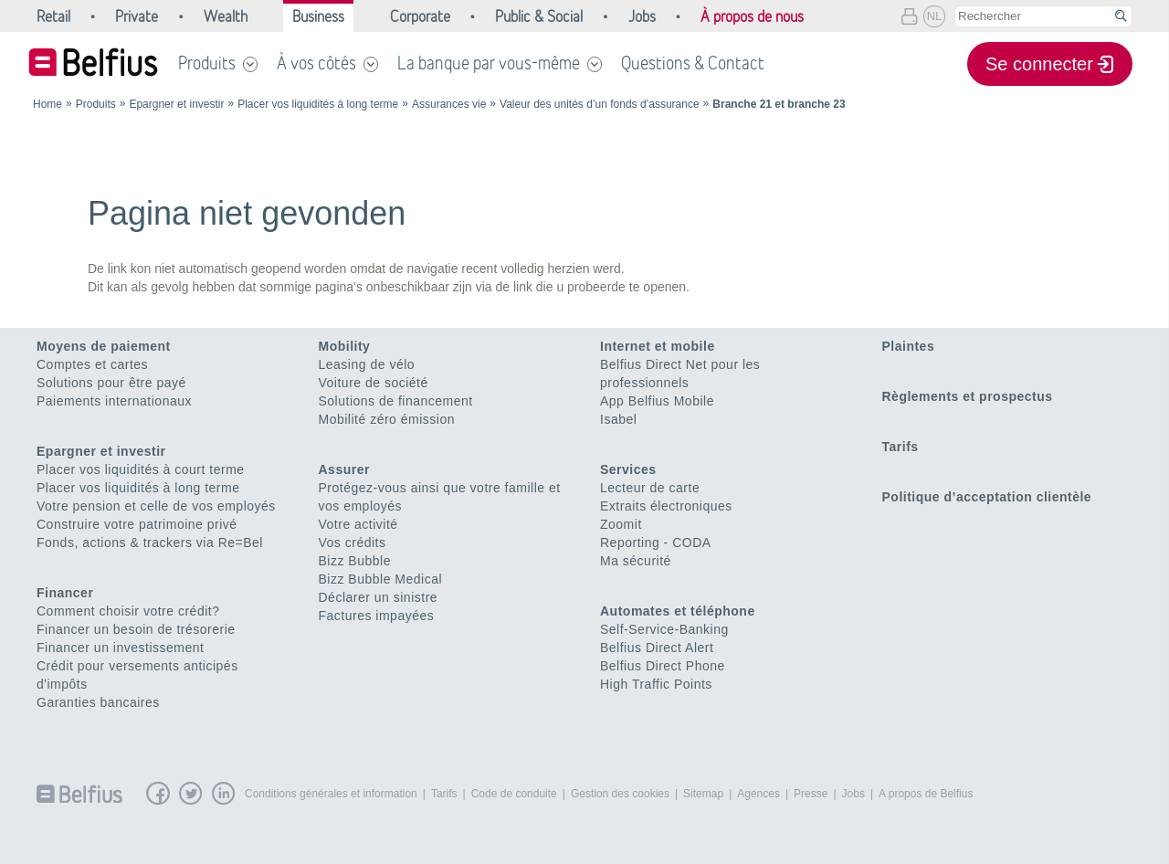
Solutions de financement (396, 401)
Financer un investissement (120, 647)
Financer (65, 592)
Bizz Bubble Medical (381, 579)
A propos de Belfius (926, 793)
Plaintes (908, 346)
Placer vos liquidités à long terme (317, 104)
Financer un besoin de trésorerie (136, 629)
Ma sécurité (635, 560)
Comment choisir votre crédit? (128, 611)
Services (628, 469)
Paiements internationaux (114, 401)
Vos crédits (352, 542)
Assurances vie (449, 104)
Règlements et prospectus (967, 396)
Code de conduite (514, 793)
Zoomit (621, 524)
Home (47, 104)
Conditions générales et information (331, 793)
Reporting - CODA (655, 542)
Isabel (618, 419)
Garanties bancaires (98, 702)
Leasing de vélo (367, 364)
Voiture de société (373, 382)
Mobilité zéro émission (387, 419)
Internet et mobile (657, 346)
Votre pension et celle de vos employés (156, 506)
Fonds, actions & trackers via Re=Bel (150, 542)
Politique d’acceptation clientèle (987, 497)
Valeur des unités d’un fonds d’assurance (600, 104)
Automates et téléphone (677, 611)
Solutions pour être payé (111, 382)
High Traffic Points (656, 684)
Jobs (853, 793)
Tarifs (900, 446)
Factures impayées (377, 615)
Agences (758, 793)
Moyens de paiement (104, 346)
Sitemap (703, 793)
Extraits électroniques (666, 506)
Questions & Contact (692, 63)
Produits (207, 63)
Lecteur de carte (650, 487)
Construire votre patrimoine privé (137, 524)
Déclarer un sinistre (378, 597)
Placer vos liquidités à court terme (141, 469)
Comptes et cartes (92, 364)
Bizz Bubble (355, 560)
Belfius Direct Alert (656, 647)
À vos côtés (316, 63)
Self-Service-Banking (664, 629)
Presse (810, 793)
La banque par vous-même (488, 63)
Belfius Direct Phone (662, 666)
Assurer (344, 469)
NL (935, 16)
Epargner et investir (176, 104)
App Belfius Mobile (657, 401)
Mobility (345, 346)
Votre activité (358, 524)
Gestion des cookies (620, 793)
